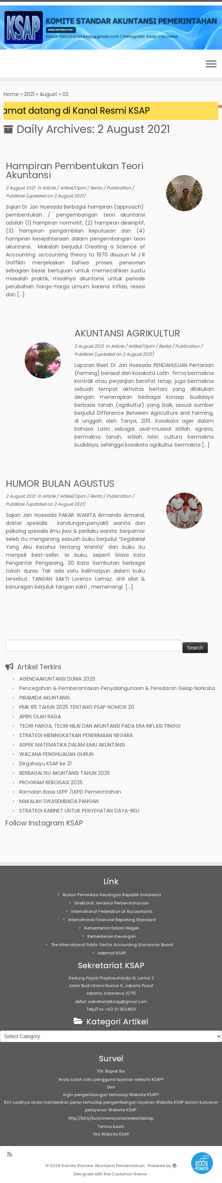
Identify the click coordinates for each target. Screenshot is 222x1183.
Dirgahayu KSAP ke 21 (45, 763)
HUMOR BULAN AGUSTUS (60, 483)
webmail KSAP (112, 953)
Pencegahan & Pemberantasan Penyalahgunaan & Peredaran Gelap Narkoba (117, 688)
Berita (96, 188)
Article (49, 188)
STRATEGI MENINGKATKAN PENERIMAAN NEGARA (76, 735)
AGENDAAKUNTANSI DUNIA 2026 (57, 678)
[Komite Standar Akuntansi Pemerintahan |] (111, 27)
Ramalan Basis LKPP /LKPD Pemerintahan (70, 791)
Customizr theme (129, 1174)
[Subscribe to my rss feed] (12, 1154)
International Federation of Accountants (112, 911)
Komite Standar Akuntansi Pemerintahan (103, 1166)
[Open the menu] (211, 64)
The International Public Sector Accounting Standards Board (112, 945)
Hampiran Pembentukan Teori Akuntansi (75, 170)
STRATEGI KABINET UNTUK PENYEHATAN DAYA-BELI (79, 810)
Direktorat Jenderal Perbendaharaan (111, 903)
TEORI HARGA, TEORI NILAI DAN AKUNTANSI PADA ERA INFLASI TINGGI (100, 726)
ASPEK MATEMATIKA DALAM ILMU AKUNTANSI (72, 744)
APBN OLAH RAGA (40, 716)
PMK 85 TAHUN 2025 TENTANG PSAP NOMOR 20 (76, 707)
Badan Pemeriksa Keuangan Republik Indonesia (112, 895)
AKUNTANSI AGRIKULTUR (127, 333)
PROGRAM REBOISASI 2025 (51, 782)
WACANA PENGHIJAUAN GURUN (56, 754)
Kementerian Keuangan (111, 936)
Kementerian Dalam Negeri (111, 928)
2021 (29, 94)
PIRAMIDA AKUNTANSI (44, 697)
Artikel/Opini (73, 188)
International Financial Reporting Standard (112, 920)
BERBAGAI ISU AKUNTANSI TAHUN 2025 (64, 773)
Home (11, 94)
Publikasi (16, 196)
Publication (119, 188)
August (48, 94)
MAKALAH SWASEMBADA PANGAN (59, 801)
